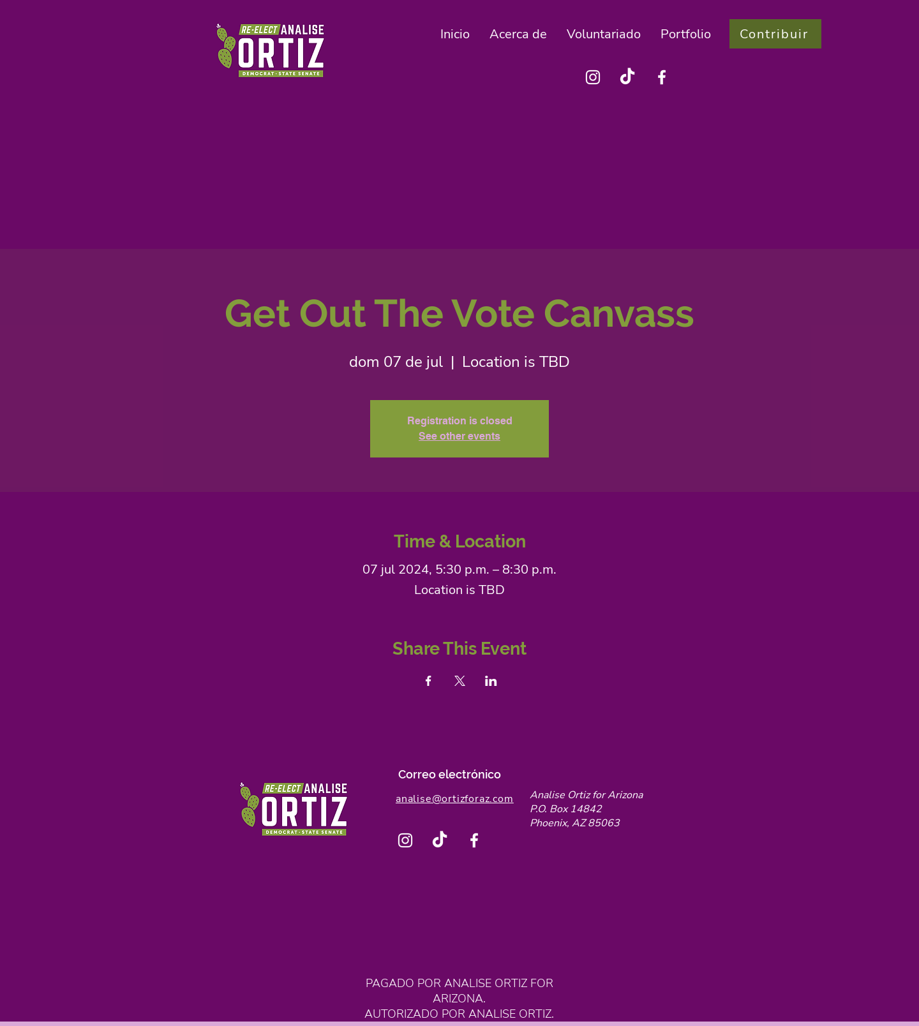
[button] (518, 34)
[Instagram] (592, 77)
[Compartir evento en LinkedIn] (491, 681)
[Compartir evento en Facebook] (428, 681)
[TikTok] (627, 77)
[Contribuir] (775, 33)
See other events (459, 436)
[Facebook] (661, 77)
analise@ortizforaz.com (455, 799)
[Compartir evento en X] (460, 681)
